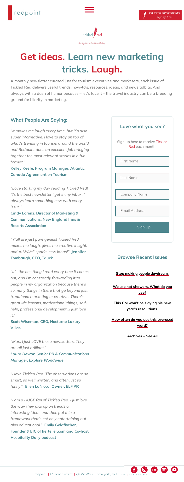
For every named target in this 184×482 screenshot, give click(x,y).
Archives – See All (142, 336)
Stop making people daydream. (142, 273)
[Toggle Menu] (89, 9)
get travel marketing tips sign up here (160, 15)
